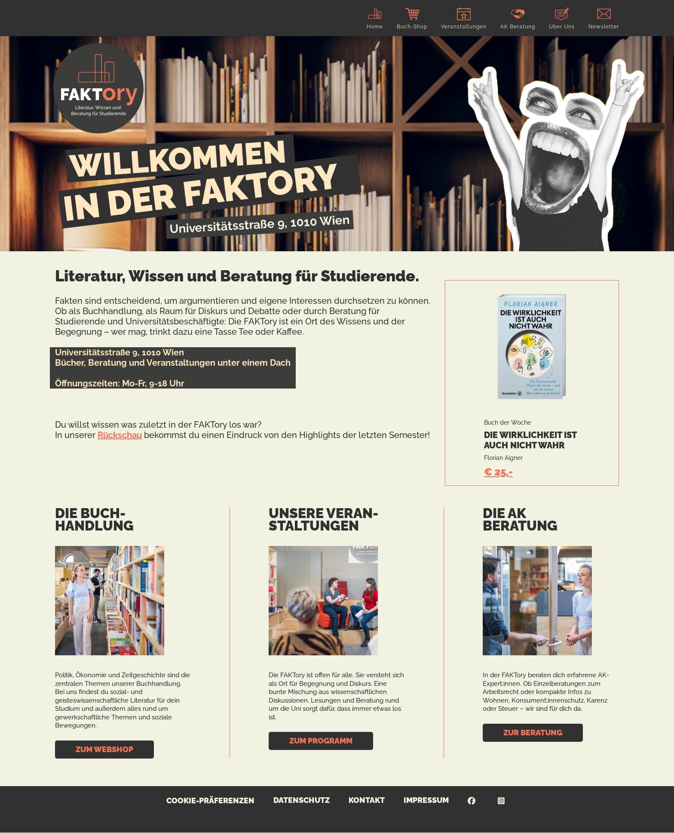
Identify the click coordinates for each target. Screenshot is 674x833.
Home (375, 26)
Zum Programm (320, 740)
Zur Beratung (532, 732)
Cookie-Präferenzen (210, 801)
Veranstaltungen (464, 26)
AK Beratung (517, 26)
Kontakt (367, 800)
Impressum (426, 800)
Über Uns (562, 26)
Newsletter (603, 26)
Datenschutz (301, 800)
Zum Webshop (104, 749)
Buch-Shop (412, 26)
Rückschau (120, 435)
